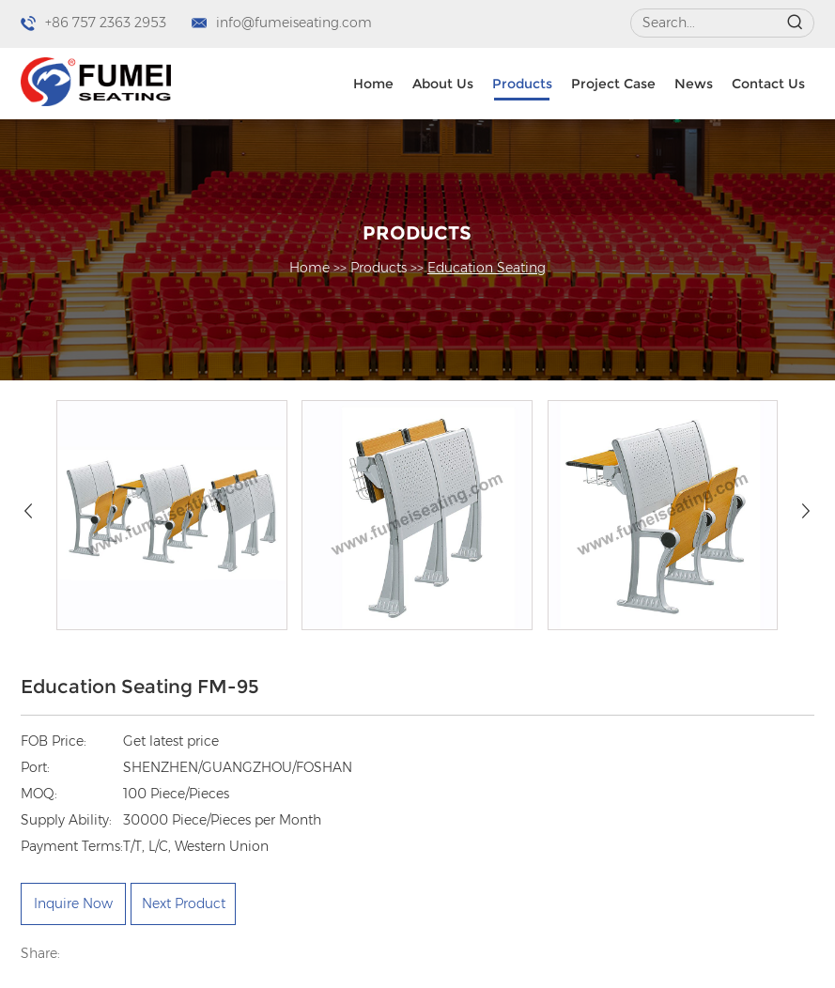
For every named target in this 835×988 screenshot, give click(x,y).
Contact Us (768, 83)
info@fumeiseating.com (294, 22)
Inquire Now (73, 903)
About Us (442, 83)
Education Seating (486, 267)
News (693, 83)
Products (522, 83)
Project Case (613, 83)
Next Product (183, 903)
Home (373, 83)
